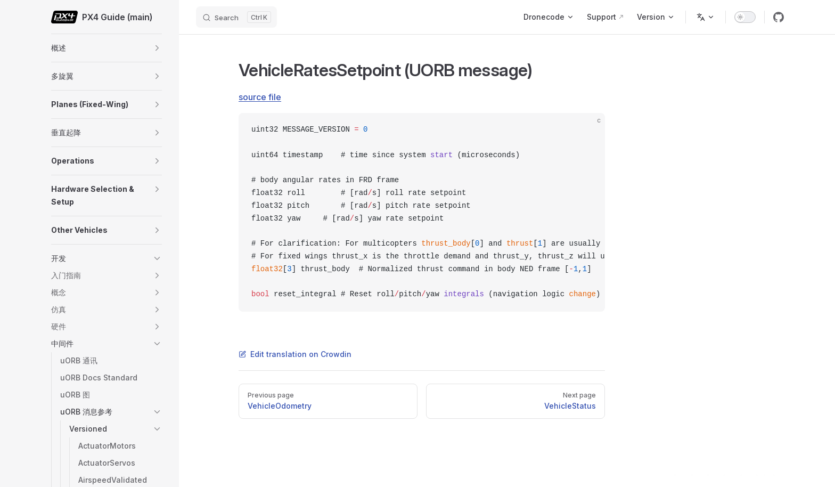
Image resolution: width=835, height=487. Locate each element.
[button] (157, 47)
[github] (778, 17)
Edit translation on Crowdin (295, 354)
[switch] (745, 17)
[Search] (236, 17)
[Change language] (705, 17)
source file (260, 97)
